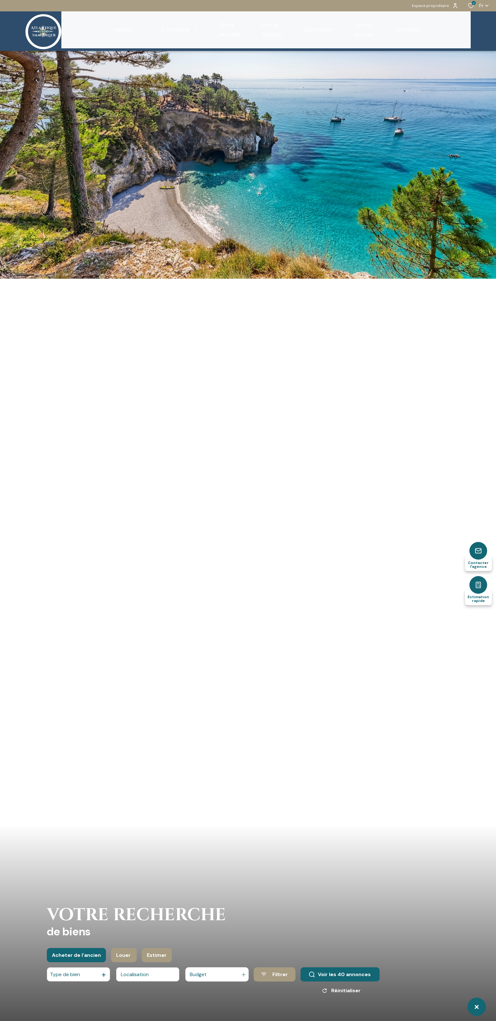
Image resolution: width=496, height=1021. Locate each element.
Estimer (157, 959)
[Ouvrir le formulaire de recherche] (274, 979)
